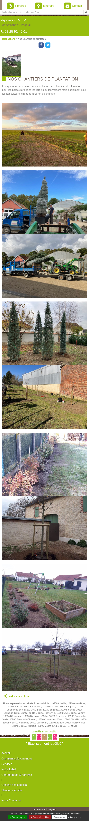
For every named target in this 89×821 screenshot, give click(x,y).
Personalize (59, 817)
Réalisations (9, 39)
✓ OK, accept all (18, 817)
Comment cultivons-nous (16, 758)
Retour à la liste (19, 696)
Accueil (5, 753)
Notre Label (8, 769)
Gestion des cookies (14, 784)
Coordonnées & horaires (16, 774)
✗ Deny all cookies (39, 817)
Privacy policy (74, 817)
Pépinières (16, 23)
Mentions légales (11, 790)
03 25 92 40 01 (14, 31)
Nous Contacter (11, 800)
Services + (8, 764)
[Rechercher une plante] (42, 12)
